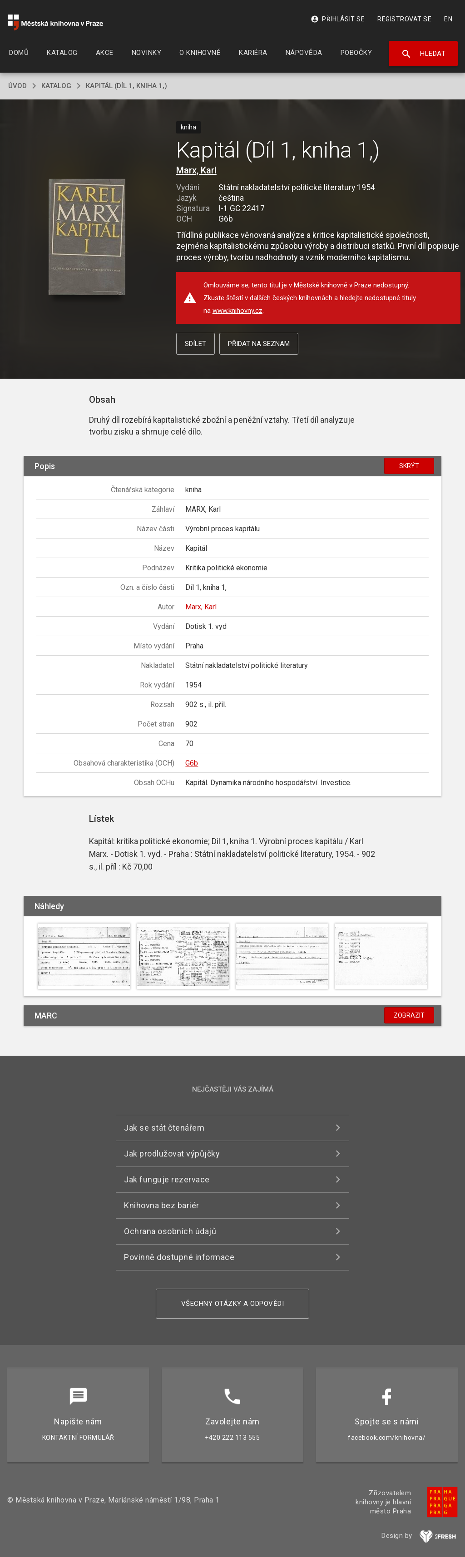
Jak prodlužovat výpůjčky (172, 1153)
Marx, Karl (196, 170)
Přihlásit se (338, 19)
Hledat (423, 54)
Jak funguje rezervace (167, 1179)
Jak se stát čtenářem (164, 1127)
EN (448, 19)
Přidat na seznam (259, 344)
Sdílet (195, 344)
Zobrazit (409, 1015)
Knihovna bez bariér (161, 1205)
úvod (17, 86)
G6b (191, 763)
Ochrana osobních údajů (170, 1231)
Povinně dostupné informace (179, 1257)
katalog (56, 86)
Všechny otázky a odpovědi (232, 1304)
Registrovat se (404, 19)
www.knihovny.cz (237, 310)
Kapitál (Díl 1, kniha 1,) (126, 86)
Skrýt (409, 466)
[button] (87, 237)
